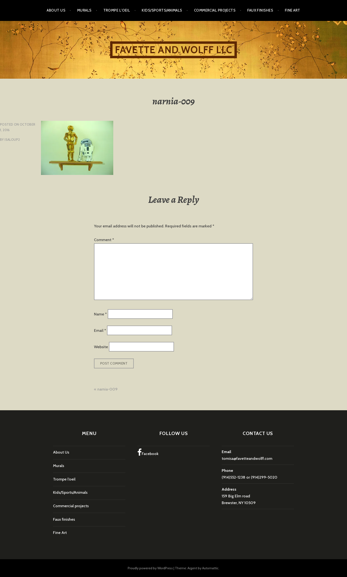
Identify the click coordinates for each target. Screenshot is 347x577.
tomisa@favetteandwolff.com (247, 458)
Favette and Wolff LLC (173, 50)
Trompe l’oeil (116, 10)
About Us (56, 10)
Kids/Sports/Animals (162, 10)
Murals (84, 10)
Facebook (148, 452)
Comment (104, 239)
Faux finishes (260, 10)
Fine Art (292, 10)
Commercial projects (215, 10)
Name (100, 314)
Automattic (210, 568)
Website (101, 347)
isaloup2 (12, 139)
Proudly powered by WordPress (150, 568)
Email (100, 330)
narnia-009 (107, 389)
